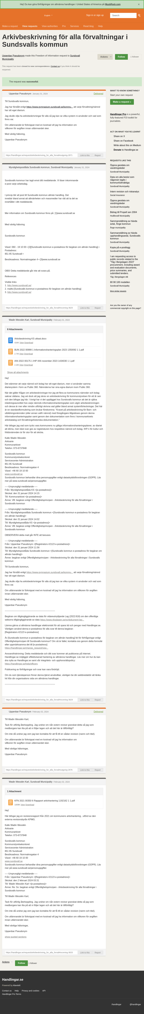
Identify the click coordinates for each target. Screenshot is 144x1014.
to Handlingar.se (126, 150)
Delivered (98, 93)
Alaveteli (16, 985)
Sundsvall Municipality (120, 172)
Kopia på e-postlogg (120, 247)
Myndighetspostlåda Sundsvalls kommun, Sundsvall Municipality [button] (41, 167)
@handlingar (135, 1004)
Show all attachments (18, 372)
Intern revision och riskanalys (124, 191)
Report (98, 155)
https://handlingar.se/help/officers (21, 664)
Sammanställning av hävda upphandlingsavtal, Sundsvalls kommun (125, 236)
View (22, 343)
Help (100, 26)
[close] (138, 4)
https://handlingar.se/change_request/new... (26, 648)
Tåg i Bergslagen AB (119, 277)
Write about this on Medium (127, 145)
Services (74, 26)
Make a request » (122, 102)
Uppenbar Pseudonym (13, 55)
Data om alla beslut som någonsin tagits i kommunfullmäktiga (122, 180)
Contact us (55, 66)
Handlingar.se (21, 16)
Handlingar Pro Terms (11, 994)
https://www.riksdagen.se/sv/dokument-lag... (62, 620)
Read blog (88, 26)
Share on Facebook (123, 141)
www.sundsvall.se (13, 474)
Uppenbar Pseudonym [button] (20, 93)
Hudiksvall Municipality (120, 216)
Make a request (10, 26)
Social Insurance (117, 195)
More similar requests (118, 291)
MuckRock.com (113, 4)
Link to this (85, 155)
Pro (64, 26)
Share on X (119, 136)
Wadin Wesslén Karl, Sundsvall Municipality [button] (31, 320)
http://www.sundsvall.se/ (19, 285)
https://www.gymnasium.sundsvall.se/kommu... (49, 107)
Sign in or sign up (95, 15)
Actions (104, 57)
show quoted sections (15, 937)
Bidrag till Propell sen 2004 (123, 212)
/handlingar (116, 1004)
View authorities (50, 26)
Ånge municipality (118, 228)
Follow (121, 57)
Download (28, 343)
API (44, 991)
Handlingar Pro (118, 114)
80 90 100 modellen (120, 282)
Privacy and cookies (30, 991)
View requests (29, 26)
